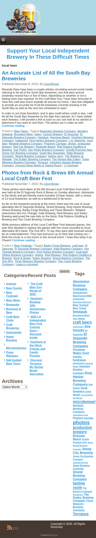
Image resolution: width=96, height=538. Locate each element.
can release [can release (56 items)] (79, 318)
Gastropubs (14, 332)
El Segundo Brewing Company (33, 248)
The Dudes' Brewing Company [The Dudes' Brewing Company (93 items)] (83, 497)
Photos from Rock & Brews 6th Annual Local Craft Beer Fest (48, 175)
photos (72, 143)
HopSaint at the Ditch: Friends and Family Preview (38, 348)
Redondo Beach (46, 146)
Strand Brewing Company (30, 156)
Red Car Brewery (23, 146)
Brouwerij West (23, 134)
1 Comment (71, 165)
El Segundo (71, 134)
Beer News (21, 131)
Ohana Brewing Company (17, 255)
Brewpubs (12, 304)
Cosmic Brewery (53, 134)
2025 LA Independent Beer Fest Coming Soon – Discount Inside (38, 327)
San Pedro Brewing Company (46, 149)
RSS (15, 528)
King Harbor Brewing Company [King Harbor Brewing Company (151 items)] (82, 378)
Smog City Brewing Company (20, 153)
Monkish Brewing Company (25, 143)
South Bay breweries (52, 153)
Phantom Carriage (55, 143)
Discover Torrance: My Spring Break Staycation (37, 367)
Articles (11, 283)
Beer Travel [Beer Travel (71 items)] (79, 308)
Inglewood (21, 140)
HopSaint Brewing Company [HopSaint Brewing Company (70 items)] (81, 369)
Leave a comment (27, 264)
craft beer (78, 245)
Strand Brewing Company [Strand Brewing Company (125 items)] (80, 475)
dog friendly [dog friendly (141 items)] (81, 328)
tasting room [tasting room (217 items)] (79, 485)
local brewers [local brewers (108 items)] (80, 389)
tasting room (55, 156)
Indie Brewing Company (68, 248)
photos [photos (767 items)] (81, 422)
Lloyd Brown (51, 84)
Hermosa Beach (60, 137)
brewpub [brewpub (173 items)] (80, 312)
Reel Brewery (53, 255)
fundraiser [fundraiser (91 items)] (79, 359)
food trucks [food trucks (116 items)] (81, 354)
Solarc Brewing (41, 258)
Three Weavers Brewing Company (35, 261)
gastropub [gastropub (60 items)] (78, 363)
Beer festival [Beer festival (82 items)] (80, 305)
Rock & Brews (22, 258)
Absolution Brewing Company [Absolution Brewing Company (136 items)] (81, 285)
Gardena (43, 137)
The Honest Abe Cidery (66, 159)
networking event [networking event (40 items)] (80, 415)
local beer (82, 251)
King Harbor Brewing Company (48, 140)
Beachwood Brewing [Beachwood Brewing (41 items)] (82, 302)
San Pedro (20, 149)
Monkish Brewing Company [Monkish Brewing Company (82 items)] (79, 408)
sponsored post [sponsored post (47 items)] (80, 462)
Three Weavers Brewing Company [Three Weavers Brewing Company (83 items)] (83, 505)
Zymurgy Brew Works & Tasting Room (38, 165)
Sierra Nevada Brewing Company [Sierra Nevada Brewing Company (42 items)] (83, 445)
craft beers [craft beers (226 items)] (82, 322)
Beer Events (14, 288)
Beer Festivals (23, 245)
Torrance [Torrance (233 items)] (81, 514)
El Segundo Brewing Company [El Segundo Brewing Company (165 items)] (80, 340)
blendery (82, 131)
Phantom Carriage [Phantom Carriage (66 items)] (83, 418)
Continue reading (15, 125)
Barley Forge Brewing (57, 245)
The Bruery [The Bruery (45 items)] (78, 495)
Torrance (42, 162)
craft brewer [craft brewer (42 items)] (78, 327)
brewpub (7, 134)
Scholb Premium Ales (79, 149)
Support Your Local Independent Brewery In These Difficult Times (48, 54)
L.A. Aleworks (77, 140)
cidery (37, 134)
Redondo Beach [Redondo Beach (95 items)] (79, 437)
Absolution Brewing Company (58, 131)
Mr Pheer (54, 535)
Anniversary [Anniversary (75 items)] (80, 292)
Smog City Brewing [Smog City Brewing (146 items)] (83, 450)
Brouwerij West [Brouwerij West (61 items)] (81, 315)
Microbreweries (16, 348)
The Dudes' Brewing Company (31, 159)
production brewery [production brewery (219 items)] (82, 429)
